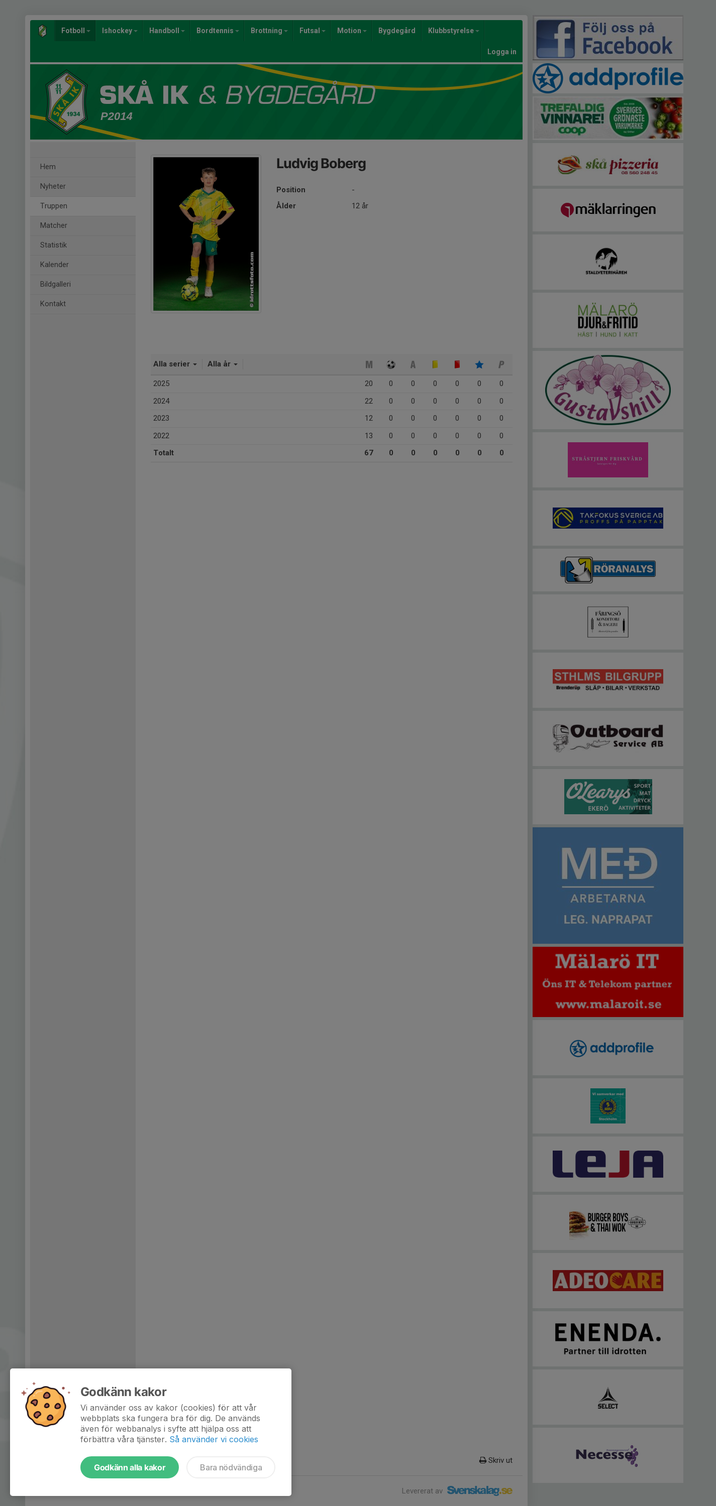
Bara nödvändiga (231, 1467)
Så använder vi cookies (213, 1439)
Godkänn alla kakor (129, 1467)
